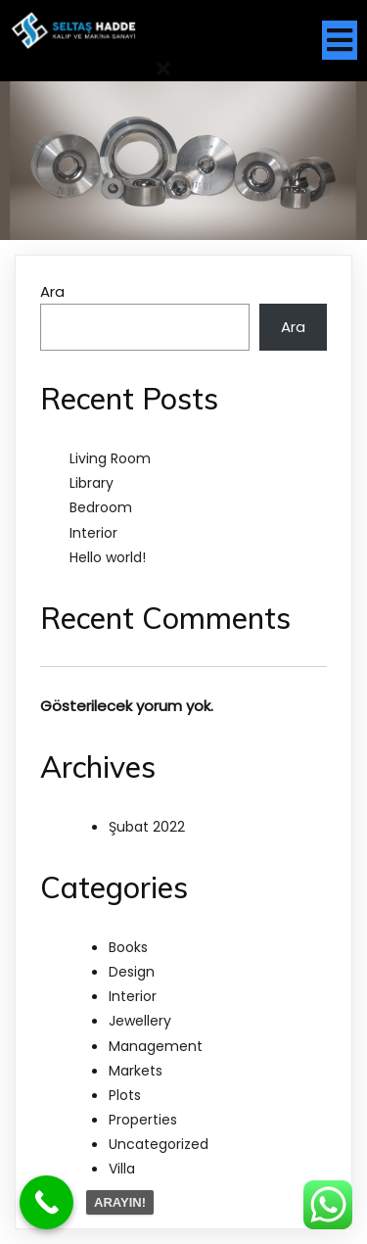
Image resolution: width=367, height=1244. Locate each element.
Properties (143, 1119)
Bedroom (100, 507)
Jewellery (140, 1020)
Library (91, 483)
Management (156, 1046)
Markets (135, 1070)
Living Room (110, 458)
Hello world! (107, 557)
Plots (125, 1095)
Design (132, 971)
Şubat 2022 (147, 827)
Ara (52, 291)
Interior (93, 533)
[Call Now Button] (46, 1202)
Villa (122, 1168)
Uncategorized (158, 1144)
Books (128, 947)
